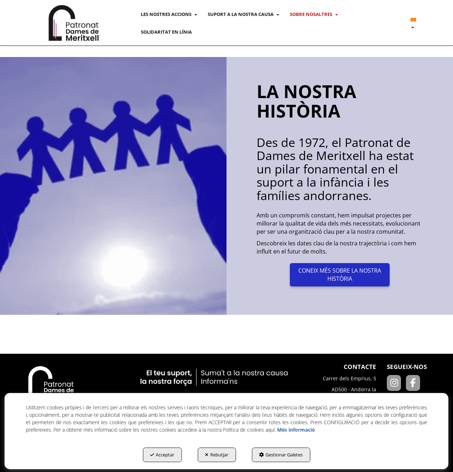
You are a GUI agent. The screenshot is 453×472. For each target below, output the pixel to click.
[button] (73, 23)
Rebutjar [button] (216, 454)
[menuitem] (169, 14)
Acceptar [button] (162, 454)
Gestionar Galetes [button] (281, 454)
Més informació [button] (296, 429)
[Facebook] (415, 384)
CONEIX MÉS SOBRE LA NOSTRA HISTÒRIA (339, 275)
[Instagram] (396, 384)
